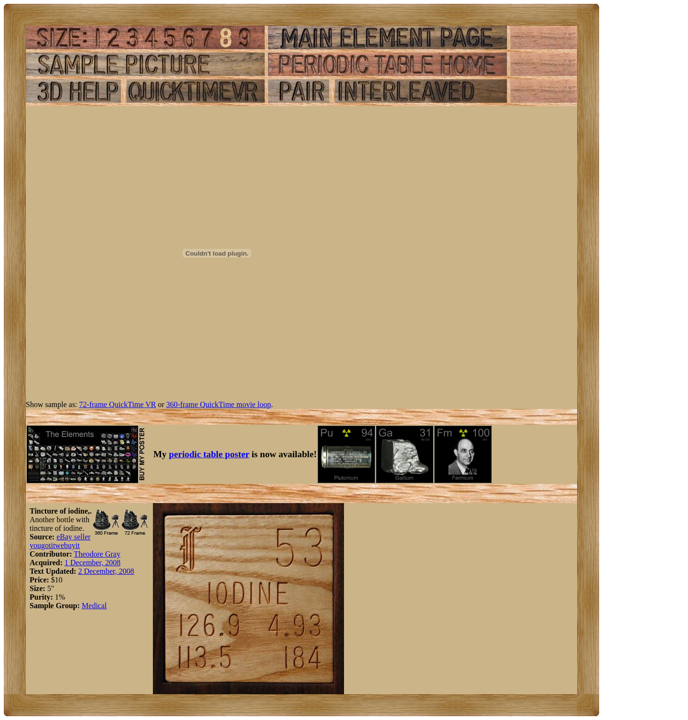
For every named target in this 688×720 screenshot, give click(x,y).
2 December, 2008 (106, 571)
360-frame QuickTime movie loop (218, 404)
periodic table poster (209, 454)
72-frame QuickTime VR (117, 404)
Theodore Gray (97, 554)
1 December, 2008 (92, 563)
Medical (94, 606)
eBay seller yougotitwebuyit (60, 541)
